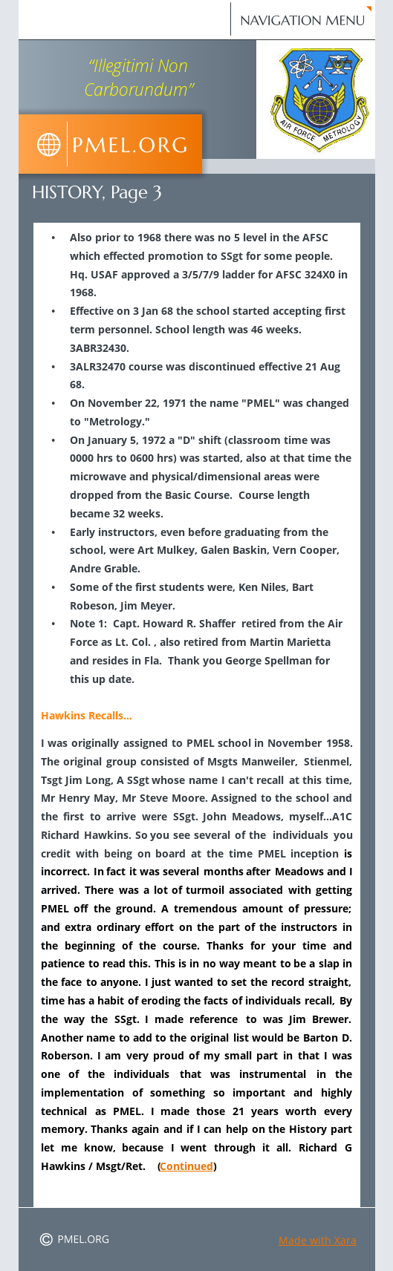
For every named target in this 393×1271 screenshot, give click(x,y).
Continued (186, 1166)
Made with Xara (318, 1240)
